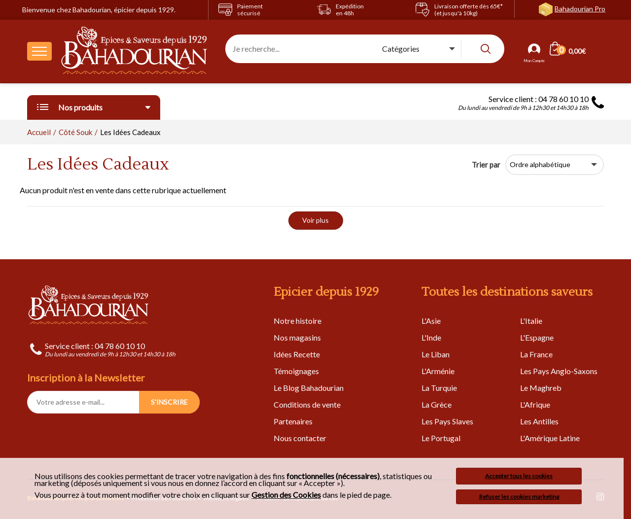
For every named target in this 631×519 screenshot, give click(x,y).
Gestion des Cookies (286, 494)
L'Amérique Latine (550, 438)
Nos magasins (297, 337)
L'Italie (531, 320)
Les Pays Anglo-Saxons (558, 371)
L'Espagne (537, 337)
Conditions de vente (307, 404)
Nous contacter (300, 438)
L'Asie (431, 320)
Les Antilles (539, 421)
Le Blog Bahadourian (309, 387)
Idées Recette (297, 354)
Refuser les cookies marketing (519, 496)
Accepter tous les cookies (519, 476)
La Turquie (439, 387)
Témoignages (296, 371)
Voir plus (315, 220)
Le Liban (435, 354)
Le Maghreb (540, 387)
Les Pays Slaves (447, 421)
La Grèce (436, 404)
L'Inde (431, 337)
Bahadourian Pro (580, 8)
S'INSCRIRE (169, 402)
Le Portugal (440, 438)
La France (536, 354)
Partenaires (293, 421)
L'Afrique (535, 404)
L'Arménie (438, 371)
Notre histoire (297, 320)
